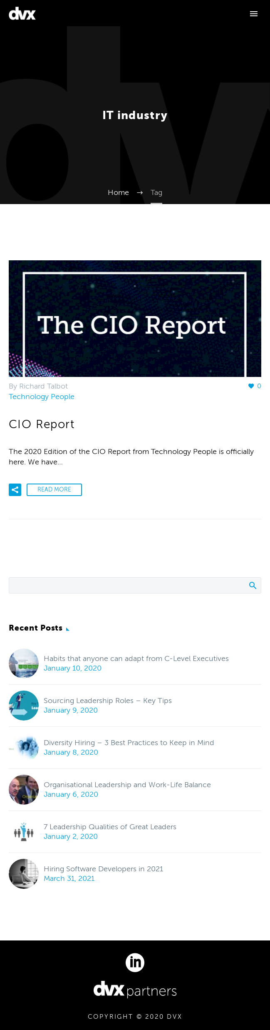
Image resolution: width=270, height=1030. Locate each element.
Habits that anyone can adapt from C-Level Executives (136, 658)
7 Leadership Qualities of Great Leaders (110, 827)
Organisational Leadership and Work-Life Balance (127, 785)
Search (252, 585)
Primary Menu (254, 13)
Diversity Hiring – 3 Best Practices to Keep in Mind (129, 742)
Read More (54, 489)
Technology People (41, 396)
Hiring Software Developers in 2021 (103, 869)
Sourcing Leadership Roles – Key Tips (108, 700)
